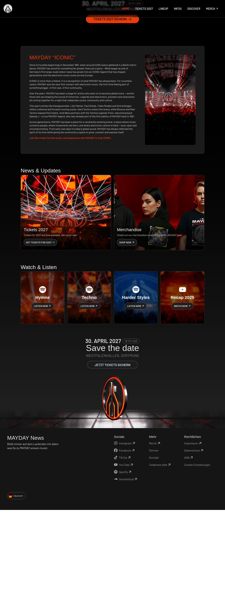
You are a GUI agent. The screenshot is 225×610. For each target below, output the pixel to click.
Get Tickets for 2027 (40, 342)
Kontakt (154, 557)
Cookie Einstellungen (197, 564)
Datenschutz (194, 550)
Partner (153, 550)
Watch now (182, 405)
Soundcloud (126, 579)
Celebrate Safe (160, 564)
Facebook (124, 550)
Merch (155, 543)
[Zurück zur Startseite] (8, 8)
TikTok (122, 557)
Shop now (127, 342)
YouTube (124, 564)
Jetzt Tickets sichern (112, 464)
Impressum (193, 543)
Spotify (123, 571)
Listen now (42, 405)
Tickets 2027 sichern (112, 119)
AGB (189, 557)
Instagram (125, 543)
